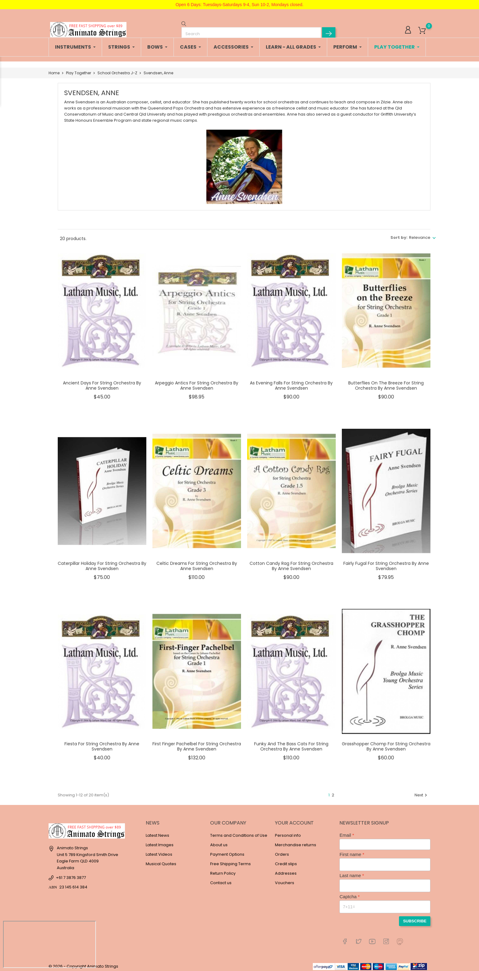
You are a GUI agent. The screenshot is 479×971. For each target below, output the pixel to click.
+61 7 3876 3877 (71, 874)
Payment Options (227, 851)
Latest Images (160, 842)
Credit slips (286, 861)
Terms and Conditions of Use (238, 832)
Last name (350, 872)
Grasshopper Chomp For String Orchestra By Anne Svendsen (386, 743)
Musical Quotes (161, 861)
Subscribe (414, 918)
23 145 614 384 (73, 884)
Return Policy (223, 870)
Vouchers (284, 880)
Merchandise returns (295, 842)
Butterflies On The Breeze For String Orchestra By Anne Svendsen (386, 382)
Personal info (288, 832)
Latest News (157, 832)
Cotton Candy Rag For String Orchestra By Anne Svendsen (291, 563)
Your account (294, 819)
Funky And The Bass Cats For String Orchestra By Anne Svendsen (291, 743)
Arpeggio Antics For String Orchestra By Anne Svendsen (196, 382)
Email (345, 832)
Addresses (286, 870)
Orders (282, 851)
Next (422, 792)
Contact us (221, 880)
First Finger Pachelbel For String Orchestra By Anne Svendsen (196, 743)
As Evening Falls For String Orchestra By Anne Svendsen (291, 382)
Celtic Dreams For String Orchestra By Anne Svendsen (196, 563)
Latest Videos (159, 851)
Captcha (348, 893)
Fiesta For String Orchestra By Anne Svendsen (101, 743)
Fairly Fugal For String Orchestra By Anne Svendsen (386, 563)
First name (350, 851)
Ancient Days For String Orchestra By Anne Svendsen (102, 382)
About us (219, 842)
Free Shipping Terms (230, 861)
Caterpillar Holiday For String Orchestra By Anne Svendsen (102, 563)
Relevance (419, 234)
